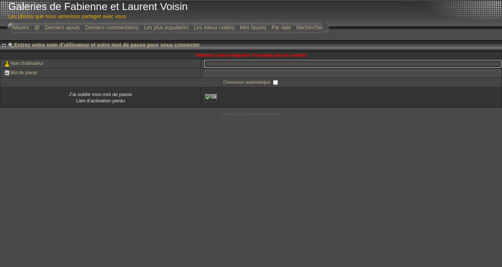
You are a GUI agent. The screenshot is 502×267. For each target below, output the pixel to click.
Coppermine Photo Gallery (260, 114)
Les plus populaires (166, 27)
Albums (20, 27)
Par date (281, 27)
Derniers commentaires (112, 27)
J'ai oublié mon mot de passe (100, 94)
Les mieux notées (214, 27)
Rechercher (309, 27)
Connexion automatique (247, 82)
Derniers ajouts (62, 27)
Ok (211, 97)
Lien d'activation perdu (100, 100)
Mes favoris (253, 27)
